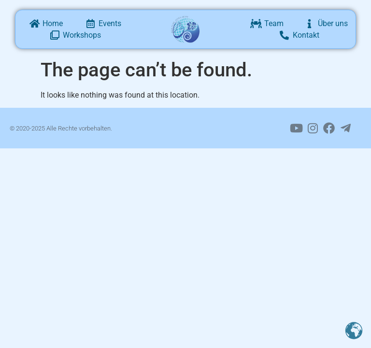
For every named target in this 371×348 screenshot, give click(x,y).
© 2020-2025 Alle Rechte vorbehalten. (61, 128)
